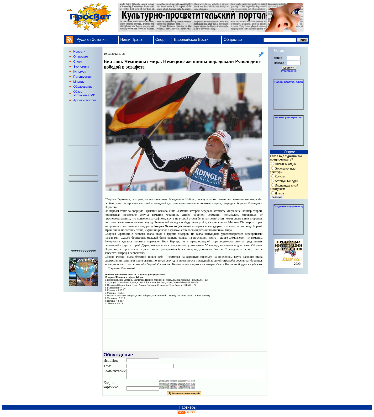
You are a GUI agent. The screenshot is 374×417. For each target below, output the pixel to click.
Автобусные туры (286, 181)
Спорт (160, 39)
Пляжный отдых (285, 164)
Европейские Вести (191, 39)
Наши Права (132, 39)
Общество (233, 39)
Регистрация (288, 71)
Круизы (279, 176)
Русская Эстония (92, 39)
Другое (279, 193)
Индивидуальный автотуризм (284, 187)
